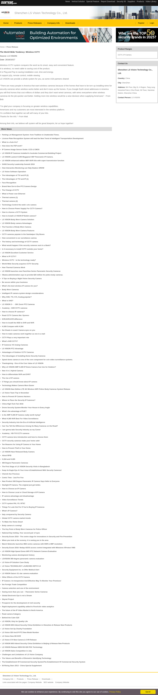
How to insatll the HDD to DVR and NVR (18, 323)
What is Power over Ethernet (13, 194)
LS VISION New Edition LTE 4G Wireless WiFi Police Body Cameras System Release (36, 389)
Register (141, 23)
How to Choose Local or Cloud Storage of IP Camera (23, 492)
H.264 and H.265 (8, 459)
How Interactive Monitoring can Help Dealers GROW (23, 168)
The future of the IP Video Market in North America (22, 610)
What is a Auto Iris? (10, 142)
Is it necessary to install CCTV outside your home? (22, 249)
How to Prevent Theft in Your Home (16, 448)
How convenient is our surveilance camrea (19, 238)
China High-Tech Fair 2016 (12, 404)
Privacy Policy (115, 692)
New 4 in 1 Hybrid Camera (12, 371)
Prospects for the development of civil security (21, 603)
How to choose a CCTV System (14, 212)
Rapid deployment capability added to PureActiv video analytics (28, 607)
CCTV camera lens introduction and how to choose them (25, 437)
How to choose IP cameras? (13, 312)
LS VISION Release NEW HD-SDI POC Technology (22, 647)
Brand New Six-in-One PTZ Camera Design (19, 186)
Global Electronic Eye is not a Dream (17, 596)
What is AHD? (7, 301)
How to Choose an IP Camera (14, 489)
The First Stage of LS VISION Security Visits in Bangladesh (26, 467)
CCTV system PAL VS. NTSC (13, 503)
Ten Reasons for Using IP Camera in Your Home (21, 444)
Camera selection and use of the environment (20, 588)
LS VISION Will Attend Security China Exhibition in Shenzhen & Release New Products (37, 625)
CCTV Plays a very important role (15, 337)
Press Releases (35, 23)
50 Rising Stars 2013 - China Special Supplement (22, 666)
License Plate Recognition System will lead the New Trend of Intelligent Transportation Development (42, 138)
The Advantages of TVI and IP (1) (15, 179)
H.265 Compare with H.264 (12, 326)
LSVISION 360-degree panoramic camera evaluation (23, 559)
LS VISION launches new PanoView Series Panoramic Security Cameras (31, 271)
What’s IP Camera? (9, 511)
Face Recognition (9, 183)
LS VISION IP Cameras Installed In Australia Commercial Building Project (31, 153)
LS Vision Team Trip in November (15, 393)
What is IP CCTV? (9, 256)
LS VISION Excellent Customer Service (17, 253)
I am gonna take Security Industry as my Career (21, 430)
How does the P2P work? (12, 146)
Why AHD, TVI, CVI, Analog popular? (17, 297)
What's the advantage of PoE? (14, 411)
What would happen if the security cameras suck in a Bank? (26, 245)
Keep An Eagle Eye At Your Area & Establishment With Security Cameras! (32, 470)
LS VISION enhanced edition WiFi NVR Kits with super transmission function (33, 161)
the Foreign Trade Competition (14, 584)
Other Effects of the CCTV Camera (16, 577)
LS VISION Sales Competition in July (17, 651)
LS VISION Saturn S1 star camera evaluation (20, 573)
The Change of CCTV (10, 190)
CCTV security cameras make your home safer (21, 441)
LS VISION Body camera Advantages (17, 223)
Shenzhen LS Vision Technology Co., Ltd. (41, 13)
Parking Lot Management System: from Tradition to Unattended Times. (30, 135)
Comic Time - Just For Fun (13, 478)
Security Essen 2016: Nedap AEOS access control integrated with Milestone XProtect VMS (38, 548)
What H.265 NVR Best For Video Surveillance (20, 419)
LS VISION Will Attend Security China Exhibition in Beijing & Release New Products (36, 643)
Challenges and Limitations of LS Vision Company (22, 655)
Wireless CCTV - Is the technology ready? (19, 260)
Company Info (53, 23)
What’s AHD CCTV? (10, 341)
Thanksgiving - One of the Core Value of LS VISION (22, 363)
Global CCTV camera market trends (16, 518)
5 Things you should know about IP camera (19, 382)
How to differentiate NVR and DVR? (16, 374)
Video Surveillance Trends (12, 500)
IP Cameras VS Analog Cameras (15, 345)
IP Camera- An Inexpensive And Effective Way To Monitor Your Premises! (31, 581)
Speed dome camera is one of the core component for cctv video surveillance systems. (37, 360)
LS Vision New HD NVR (11, 636)
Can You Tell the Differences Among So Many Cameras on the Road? (30, 426)
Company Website (35, 682)
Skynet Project (8, 599)
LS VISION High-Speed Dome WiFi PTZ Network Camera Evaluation (29, 551)
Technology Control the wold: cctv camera (19, 205)
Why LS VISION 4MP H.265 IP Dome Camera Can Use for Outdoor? (29, 367)
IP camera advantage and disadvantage (18, 496)
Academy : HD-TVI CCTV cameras (15, 433)
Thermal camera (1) (10, 197)
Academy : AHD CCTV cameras (14, 308)
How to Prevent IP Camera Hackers (16, 396)
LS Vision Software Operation (14, 172)
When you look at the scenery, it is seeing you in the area (25, 540)
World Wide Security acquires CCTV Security (20, 264)
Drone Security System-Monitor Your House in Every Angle (26, 408)
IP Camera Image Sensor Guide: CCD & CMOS (20, 149)
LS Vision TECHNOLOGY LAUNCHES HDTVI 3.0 (21, 566)
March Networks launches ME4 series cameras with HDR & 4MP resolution (32, 544)
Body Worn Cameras (10, 290)
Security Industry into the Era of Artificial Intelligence (23, 422)
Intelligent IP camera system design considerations (23, 293)
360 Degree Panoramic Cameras (15, 463)
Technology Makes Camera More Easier (18, 385)
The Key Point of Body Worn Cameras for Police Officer (24, 529)
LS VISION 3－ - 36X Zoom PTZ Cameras (18, 304)
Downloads (70, 23)
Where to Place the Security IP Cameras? (18, 400)
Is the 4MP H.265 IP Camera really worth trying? (21, 415)
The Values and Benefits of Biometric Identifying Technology (26, 658)
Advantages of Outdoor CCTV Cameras (18, 352)
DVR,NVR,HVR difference (12, 319)
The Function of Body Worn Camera (16, 227)
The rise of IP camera (10, 378)
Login (152, 23)
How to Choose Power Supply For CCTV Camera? (22, 208)
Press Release (32, 679)
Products (18, 23)
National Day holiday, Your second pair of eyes (21, 533)
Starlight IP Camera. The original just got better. (21, 485)
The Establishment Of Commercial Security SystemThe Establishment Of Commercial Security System (43, 662)
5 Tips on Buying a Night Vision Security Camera (22, 279)
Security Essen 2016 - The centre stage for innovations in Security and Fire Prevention (37, 537)
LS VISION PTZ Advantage (12, 349)
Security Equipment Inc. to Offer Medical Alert (20, 570)
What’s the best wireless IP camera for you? (20, 286)
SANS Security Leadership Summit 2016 (18, 164)
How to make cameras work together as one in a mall (23, 334)
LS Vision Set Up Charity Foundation (17, 629)
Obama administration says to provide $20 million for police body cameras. (32, 275)
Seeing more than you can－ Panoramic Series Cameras (25, 592)
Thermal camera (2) (10, 201)
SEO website (48, 682)
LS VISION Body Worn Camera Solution (18, 220)
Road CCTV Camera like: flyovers (15, 315)
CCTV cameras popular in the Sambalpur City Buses (23, 234)
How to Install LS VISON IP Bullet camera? (19, 216)
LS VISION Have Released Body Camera (18, 452)
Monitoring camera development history (18, 555)
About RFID (6, 455)
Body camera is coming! (12, 525)
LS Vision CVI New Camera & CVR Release (19, 640)
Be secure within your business (15, 282)
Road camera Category (11, 614)
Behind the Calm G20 (10, 618)
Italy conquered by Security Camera (16, 514)
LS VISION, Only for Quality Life (15, 621)
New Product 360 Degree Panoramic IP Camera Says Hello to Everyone (31, 481)
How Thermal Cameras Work (13, 267)
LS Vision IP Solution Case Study (15, 562)
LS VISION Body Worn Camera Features (18, 231)
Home (6, 23)
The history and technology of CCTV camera (20, 242)
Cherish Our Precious (11, 474)
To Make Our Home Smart (12, 522)
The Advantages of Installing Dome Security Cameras (23, 356)
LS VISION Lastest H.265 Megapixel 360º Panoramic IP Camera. (27, 157)
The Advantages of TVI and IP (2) (15, 175)
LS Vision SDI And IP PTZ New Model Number (20, 632)
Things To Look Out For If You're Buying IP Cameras (23, 507)
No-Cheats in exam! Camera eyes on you (18, 330)
